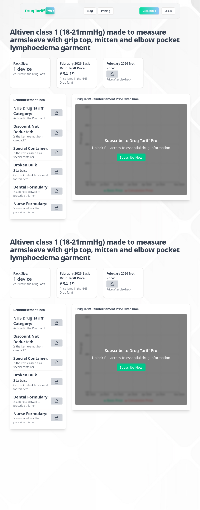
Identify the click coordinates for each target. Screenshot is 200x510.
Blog (90, 11)
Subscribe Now (131, 157)
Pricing (105, 11)
